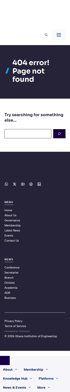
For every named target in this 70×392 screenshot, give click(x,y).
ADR (7, 293)
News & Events (18, 387)
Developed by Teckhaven (17, 331)
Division (9, 282)
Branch (9, 277)
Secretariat (11, 272)
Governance (12, 220)
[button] (46, 35)
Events (8, 235)
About (12, 369)
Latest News (12, 230)
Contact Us (11, 240)
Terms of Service (15, 326)
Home (8, 210)
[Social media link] (6, 184)
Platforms (50, 378)
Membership (12, 225)
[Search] (59, 133)
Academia (10, 287)
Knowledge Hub (19, 378)
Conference (12, 267)
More (45, 387)
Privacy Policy (13, 321)
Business (10, 298)
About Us (10, 215)
